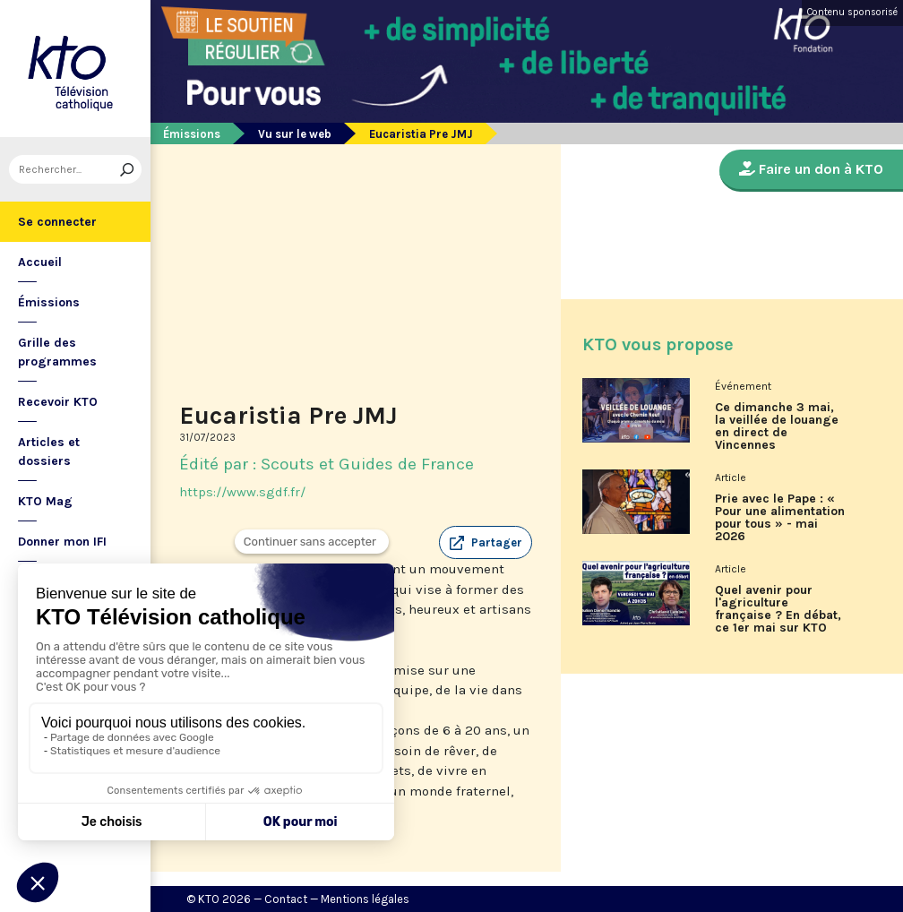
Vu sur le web (294, 134)
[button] (485, 543)
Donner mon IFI (62, 541)
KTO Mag (45, 501)
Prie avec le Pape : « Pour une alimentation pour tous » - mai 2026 (780, 518)
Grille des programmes (57, 352)
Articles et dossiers (49, 451)
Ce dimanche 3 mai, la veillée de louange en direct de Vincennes (776, 426)
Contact (285, 899)
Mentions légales (365, 899)
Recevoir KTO (58, 401)
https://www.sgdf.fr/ (242, 492)
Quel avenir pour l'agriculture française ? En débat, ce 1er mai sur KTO (778, 609)
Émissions (49, 302)
